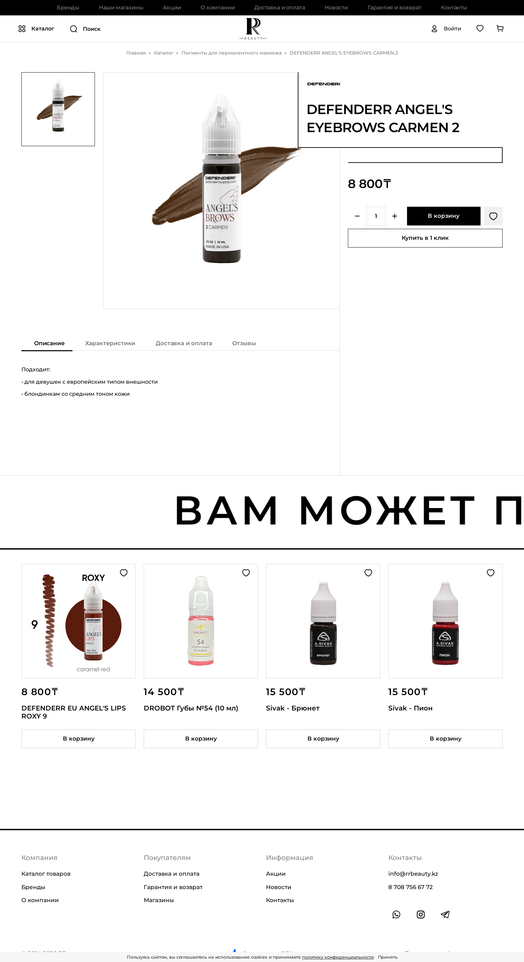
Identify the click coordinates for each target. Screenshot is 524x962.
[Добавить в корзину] (444, 216)
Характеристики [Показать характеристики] (110, 343)
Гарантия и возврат (394, 7)
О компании (218, 7)
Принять (387, 957)
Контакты (454, 7)
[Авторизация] (445, 29)
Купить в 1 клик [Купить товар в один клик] (425, 237)
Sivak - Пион (410, 708)
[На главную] (253, 28)
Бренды (68, 7)
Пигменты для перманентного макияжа (231, 53)
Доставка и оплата (279, 7)
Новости (336, 7)
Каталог (163, 53)
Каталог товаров (46, 873)
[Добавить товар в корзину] (78, 739)
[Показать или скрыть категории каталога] (36, 29)
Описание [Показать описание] (49, 343)
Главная (136, 53)
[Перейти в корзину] (500, 28)
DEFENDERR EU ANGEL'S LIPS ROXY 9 (73, 712)
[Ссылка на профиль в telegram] (445, 914)
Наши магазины (121, 7)
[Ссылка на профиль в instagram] (421, 914)
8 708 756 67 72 (410, 887)
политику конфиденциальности (338, 957)
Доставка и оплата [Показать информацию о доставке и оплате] (184, 343)
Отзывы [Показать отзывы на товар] (244, 343)
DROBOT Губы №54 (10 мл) (191, 708)
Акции (172, 7)
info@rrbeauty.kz (413, 873)
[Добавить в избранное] (493, 216)
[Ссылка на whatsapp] (396, 914)
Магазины (159, 900)
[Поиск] (135, 29)
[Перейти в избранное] (480, 28)
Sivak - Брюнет (292, 708)
